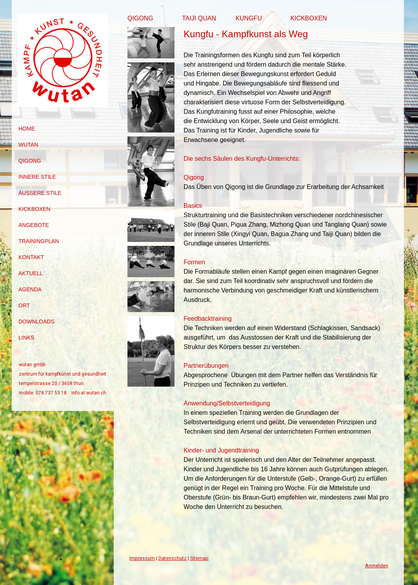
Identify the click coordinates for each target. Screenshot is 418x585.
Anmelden (376, 566)
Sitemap (199, 558)
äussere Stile (40, 193)
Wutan (28, 145)
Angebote (33, 225)
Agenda (30, 289)
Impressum (142, 558)
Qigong (29, 161)
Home (26, 128)
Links (26, 337)
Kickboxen (34, 209)
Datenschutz (172, 558)
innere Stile (37, 177)
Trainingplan (38, 241)
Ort (24, 305)
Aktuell (30, 273)
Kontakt (31, 257)
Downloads (36, 321)
